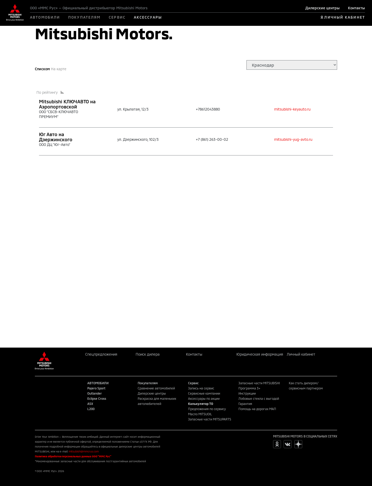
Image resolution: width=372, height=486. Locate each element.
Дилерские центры (322, 8)
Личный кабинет (301, 354)
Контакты (356, 8)
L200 (91, 409)
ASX (90, 403)
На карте (58, 69)
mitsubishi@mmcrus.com (84, 451)
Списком (42, 69)
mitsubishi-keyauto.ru (292, 109)
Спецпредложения (101, 354)
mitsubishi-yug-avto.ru (293, 139)
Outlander (94, 393)
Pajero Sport (96, 388)
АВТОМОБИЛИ (45, 17)
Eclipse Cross (96, 398)
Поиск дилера (148, 354)
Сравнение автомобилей (156, 388)
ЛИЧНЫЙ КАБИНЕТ (344, 17)
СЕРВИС (117, 17)
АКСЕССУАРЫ (148, 17)
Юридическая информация (259, 354)
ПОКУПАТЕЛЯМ (84, 17)
